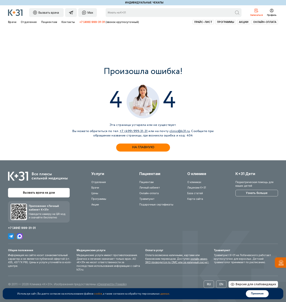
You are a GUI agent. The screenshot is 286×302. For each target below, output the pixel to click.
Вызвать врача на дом (39, 192)
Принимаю (257, 293)
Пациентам (49, 21)
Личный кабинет (149, 187)
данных (164, 294)
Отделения (29, 21)
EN (221, 284)
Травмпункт (146, 198)
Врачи (12, 21)
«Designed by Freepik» (112, 284)
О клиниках (194, 182)
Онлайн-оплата (264, 21)
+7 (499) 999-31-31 (92, 21)
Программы (225, 21)
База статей (195, 193)
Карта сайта (195, 198)
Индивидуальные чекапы (144, 2)
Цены (94, 193)
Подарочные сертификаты (156, 204)
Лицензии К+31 (196, 187)
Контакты (68, 21)
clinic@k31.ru (179, 131)
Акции (243, 21)
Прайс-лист (203, 21)
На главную (143, 147)
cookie (98, 294)
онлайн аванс (198, 258)
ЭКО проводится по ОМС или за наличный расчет (177, 262)
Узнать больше (256, 193)
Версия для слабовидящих (253, 284)
